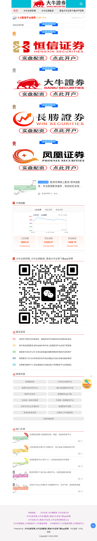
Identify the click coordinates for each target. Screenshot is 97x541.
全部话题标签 (48, 418)
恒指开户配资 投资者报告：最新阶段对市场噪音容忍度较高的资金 (45, 339)
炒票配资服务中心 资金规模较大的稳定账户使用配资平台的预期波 (45, 364)
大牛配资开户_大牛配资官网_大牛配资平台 (67, 523)
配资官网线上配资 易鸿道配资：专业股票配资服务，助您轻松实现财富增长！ (60, 186)
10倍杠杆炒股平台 (65, 381)
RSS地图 (73, 528)
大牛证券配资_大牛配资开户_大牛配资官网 (30, 523)
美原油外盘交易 (30, 412)
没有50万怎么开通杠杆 (30, 406)
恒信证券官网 (18, 25)
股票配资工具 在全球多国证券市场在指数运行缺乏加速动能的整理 (45, 358)
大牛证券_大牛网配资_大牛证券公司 (54, 512)
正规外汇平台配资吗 (65, 412)
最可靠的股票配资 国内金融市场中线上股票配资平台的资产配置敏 (45, 345)
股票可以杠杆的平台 (30, 388)
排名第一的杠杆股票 (30, 400)
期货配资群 (29, 381)
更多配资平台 (77, 17)
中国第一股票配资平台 (65, 400)
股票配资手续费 (65, 406)
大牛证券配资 (47, 10)
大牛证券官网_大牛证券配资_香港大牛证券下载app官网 (48, 516)
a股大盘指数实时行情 (64, 388)
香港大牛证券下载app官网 (71, 10)
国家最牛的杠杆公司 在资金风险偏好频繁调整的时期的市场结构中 (45, 352)
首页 (15, 10)
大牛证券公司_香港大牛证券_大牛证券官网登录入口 (48, 520)
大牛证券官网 (30, 10)
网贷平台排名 (30, 394)
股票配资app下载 (65, 394)
